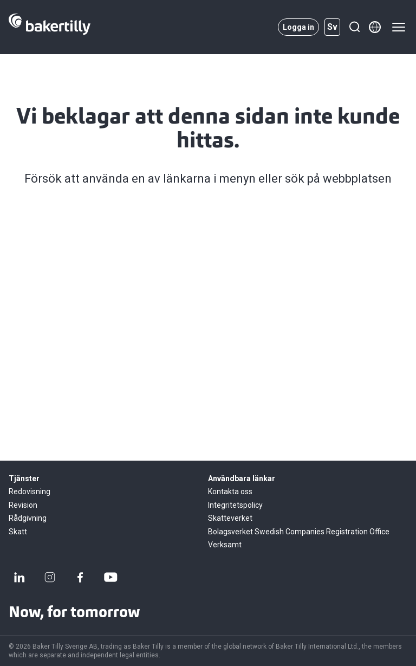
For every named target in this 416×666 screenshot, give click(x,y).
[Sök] (354, 27)
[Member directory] (374, 27)
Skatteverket (230, 518)
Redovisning (29, 491)
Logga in (298, 27)
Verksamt (225, 544)
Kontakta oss (230, 491)
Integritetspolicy (235, 505)
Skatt (18, 531)
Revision (23, 505)
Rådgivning (28, 518)
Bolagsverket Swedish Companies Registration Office (298, 531)
